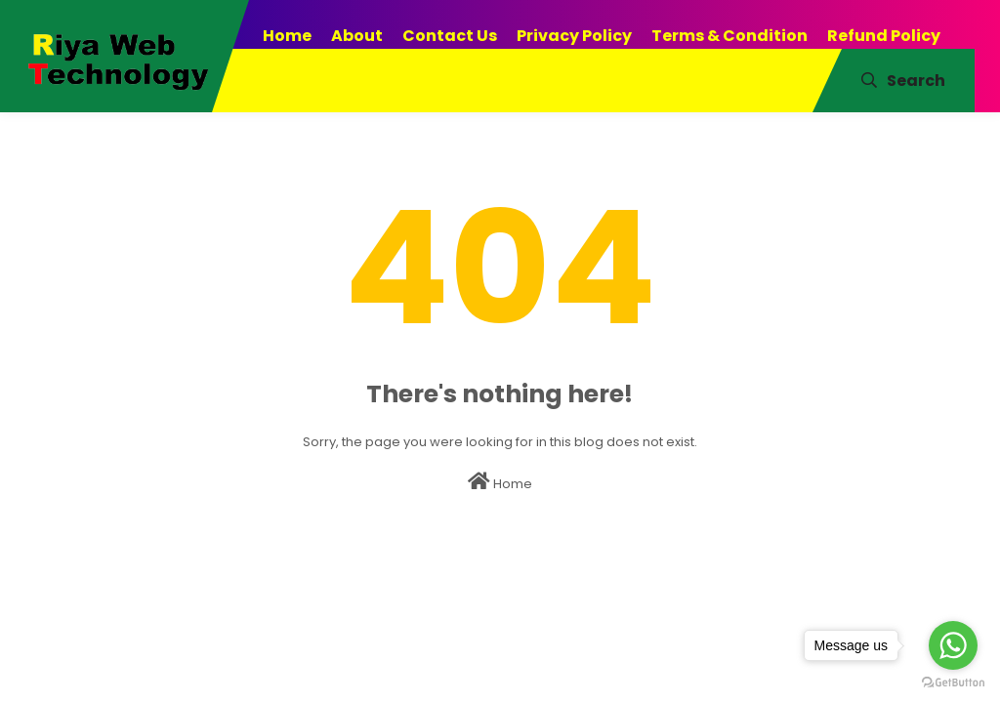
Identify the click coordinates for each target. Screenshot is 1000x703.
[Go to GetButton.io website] (953, 683)
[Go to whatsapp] (953, 645)
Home (500, 482)
